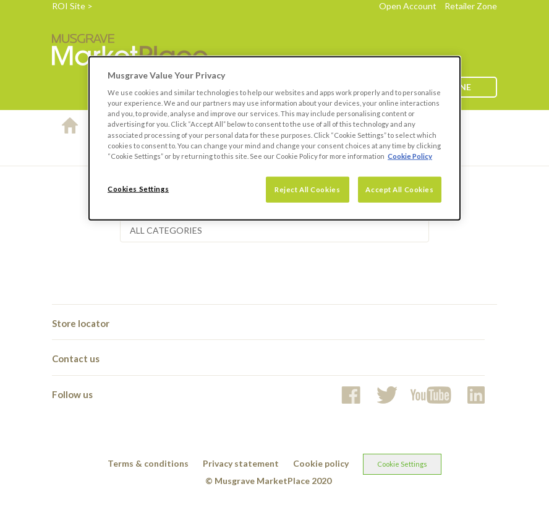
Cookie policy (321, 463)
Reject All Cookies (307, 189)
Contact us (76, 358)
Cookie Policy (410, 155)
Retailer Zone (471, 6)
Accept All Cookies (399, 189)
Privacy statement (241, 463)
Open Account (407, 6)
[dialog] (274, 137)
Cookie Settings (402, 464)
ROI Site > (72, 6)
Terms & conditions (148, 463)
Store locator (80, 323)
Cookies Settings (138, 188)
